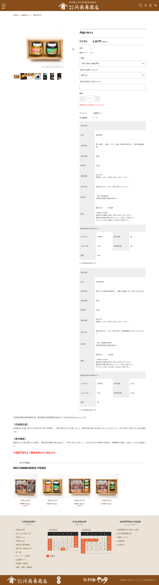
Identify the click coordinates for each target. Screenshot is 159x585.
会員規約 (121, 541)
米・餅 (18, 552)
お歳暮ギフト (25, 15)
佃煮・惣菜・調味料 (24, 567)
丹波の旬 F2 (52, 500)
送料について (123, 537)
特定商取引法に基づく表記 (128, 530)
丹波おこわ (20, 537)
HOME (15, 15)
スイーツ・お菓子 (23, 556)
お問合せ (121, 545)
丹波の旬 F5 (25, 500)
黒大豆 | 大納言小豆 (24, 548)
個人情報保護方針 (125, 533)
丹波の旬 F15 (79, 500)
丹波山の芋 (20, 530)
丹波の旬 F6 (106, 500)
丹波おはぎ (20, 541)
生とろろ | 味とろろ (24, 533)
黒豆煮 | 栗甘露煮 (23, 545)
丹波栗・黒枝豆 (22, 563)
